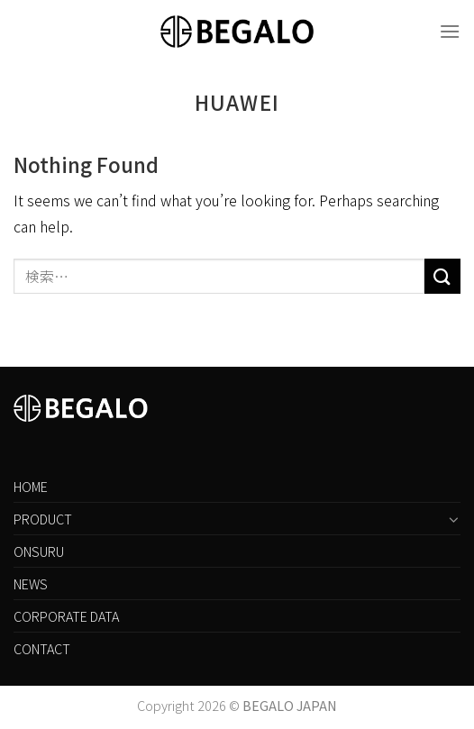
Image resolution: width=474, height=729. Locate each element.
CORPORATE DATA (66, 615)
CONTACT (42, 648)
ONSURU (39, 551)
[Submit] (442, 276)
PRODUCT (43, 518)
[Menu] (449, 31)
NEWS (31, 583)
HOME (31, 486)
